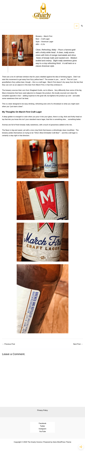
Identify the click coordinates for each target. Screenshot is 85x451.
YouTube (42, 431)
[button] (82, 26)
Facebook (42, 423)
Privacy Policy (42, 410)
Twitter (42, 426)
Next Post (78, 344)
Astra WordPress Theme (62, 442)
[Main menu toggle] (76, 26)
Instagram (42, 429)
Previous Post (8, 344)
